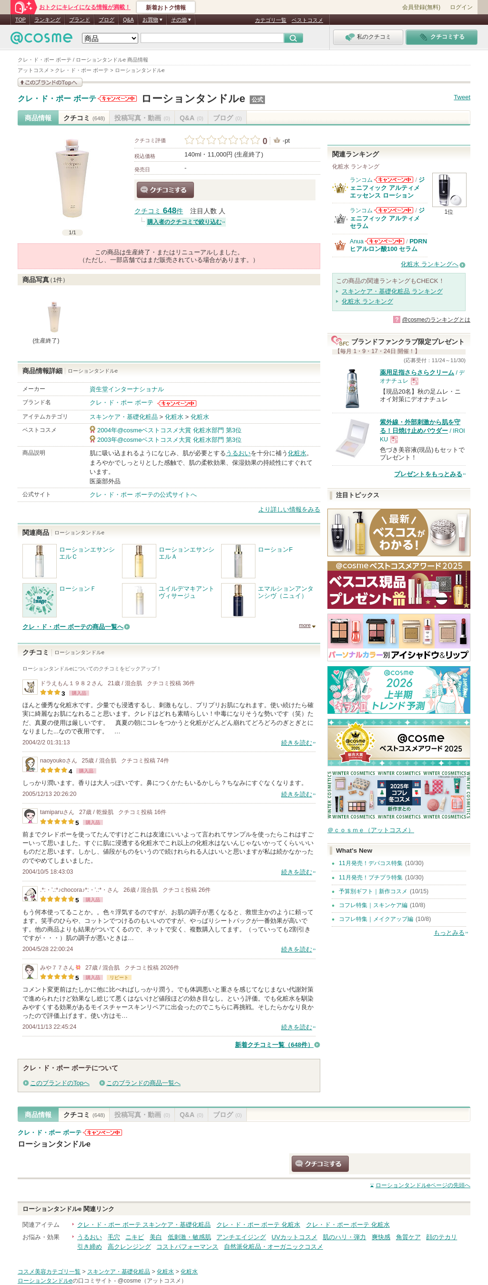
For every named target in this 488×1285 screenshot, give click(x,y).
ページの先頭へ (423, 1185)
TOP (20, 19)
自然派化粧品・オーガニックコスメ (273, 1246)
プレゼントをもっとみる (428, 474)
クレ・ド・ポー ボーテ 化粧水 (258, 1224)
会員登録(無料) (421, 7)
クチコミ (84, 118)
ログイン (461, 7)
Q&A (128, 19)
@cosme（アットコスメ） (152, 1280)
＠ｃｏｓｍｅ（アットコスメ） (370, 830)
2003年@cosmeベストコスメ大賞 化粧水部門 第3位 (169, 439)
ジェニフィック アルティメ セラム (387, 218)
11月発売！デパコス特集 (371, 863)
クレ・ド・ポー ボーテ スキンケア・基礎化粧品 (144, 1224)
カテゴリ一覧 (270, 20)
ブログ (106, 19)
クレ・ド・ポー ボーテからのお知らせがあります (117, 98)
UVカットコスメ (294, 1237)
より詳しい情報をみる (289, 509)
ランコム (361, 180)
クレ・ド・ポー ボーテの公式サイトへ (143, 494)
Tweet (462, 97)
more (305, 625)
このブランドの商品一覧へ (143, 1083)
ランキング (47, 19)
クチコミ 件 (158, 211)
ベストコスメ (307, 20)
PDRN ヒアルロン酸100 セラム (388, 245)
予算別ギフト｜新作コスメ (373, 891)
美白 (156, 1237)
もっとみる (449, 932)
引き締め (89, 1246)
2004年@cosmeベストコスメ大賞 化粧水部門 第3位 (169, 430)
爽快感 (381, 1237)
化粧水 (174, 416)
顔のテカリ (441, 1237)
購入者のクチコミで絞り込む (184, 222)
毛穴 (114, 1237)
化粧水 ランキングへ (429, 264)
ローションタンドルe (193, 98)
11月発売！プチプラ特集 (371, 877)
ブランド (79, 19)
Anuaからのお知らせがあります (385, 241)
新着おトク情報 (166, 7)
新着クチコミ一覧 (274, 1044)
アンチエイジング (241, 1237)
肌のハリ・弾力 (344, 1237)
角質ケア (408, 1237)
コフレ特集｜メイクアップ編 (376, 919)
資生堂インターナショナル (127, 389)
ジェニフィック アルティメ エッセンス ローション (387, 187)
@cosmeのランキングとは (436, 319)
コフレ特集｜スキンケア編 (373, 905)
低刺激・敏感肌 (189, 1237)
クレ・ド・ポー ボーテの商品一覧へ (72, 626)
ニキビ (134, 1237)
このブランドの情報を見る (50, 82)
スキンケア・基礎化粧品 (124, 416)
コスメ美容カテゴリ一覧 (49, 1271)
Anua (357, 241)
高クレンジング (129, 1246)
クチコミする (165, 190)
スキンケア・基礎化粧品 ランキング (392, 291)
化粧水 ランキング (367, 301)
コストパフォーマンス (187, 1246)
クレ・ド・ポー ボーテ (57, 98)
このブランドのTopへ (60, 1083)
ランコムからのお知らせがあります (394, 180)
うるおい (238, 453)
